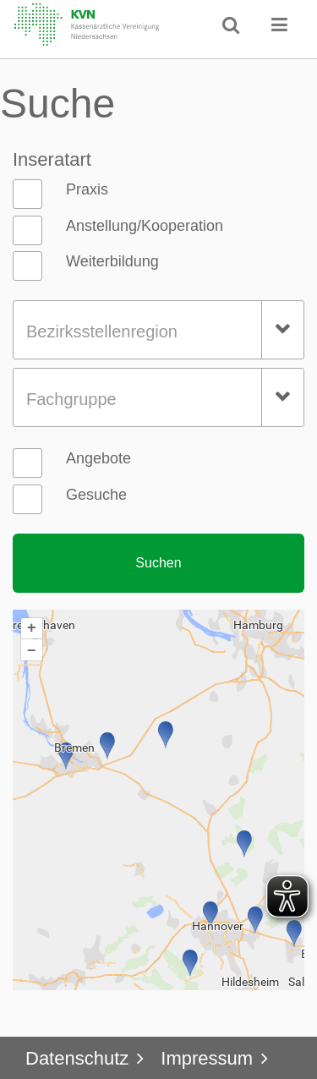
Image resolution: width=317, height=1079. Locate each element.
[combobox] (158, 329)
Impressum (207, 1058)
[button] (279, 24)
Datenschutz (76, 1058)
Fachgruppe (71, 399)
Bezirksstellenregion (102, 331)
